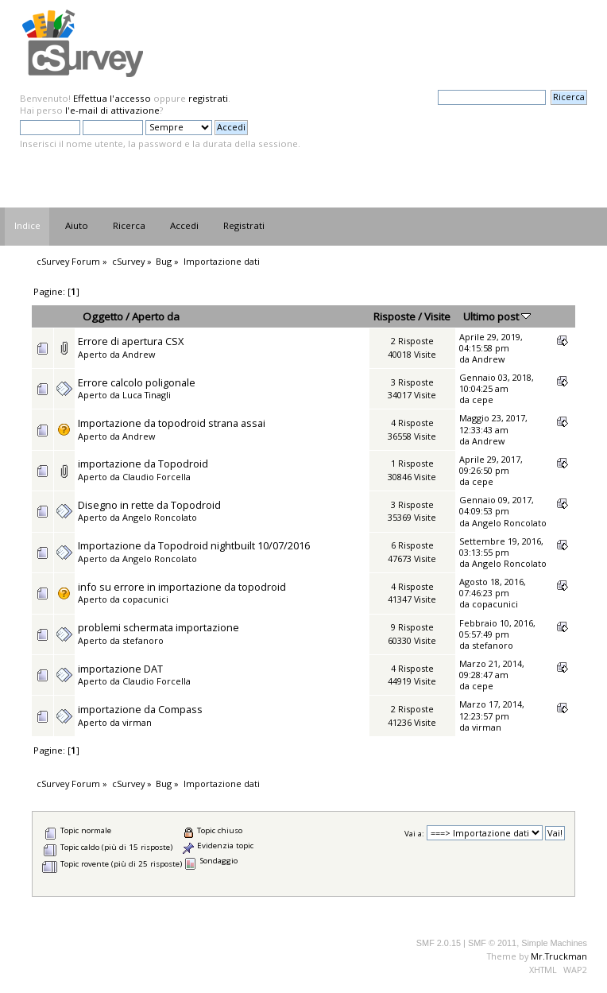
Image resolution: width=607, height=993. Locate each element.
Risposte (394, 316)
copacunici (145, 599)
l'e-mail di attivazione (112, 110)
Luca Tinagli (146, 395)
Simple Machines (554, 943)
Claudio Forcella (156, 477)
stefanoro (143, 640)
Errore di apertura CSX (131, 341)
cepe (482, 399)
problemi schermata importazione (158, 627)
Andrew (138, 354)
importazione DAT (120, 668)
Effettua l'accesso (112, 98)
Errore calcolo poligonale (136, 382)
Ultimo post (497, 316)
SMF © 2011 (492, 943)
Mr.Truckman (559, 956)
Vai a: (414, 833)
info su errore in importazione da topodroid (182, 587)
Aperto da (156, 316)
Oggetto (103, 316)
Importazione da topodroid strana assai (171, 423)
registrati (208, 98)
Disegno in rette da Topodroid (149, 505)
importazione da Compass (140, 709)
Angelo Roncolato (159, 517)
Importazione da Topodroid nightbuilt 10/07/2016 (194, 545)
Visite (437, 316)
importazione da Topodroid (143, 463)
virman (137, 722)
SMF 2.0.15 (438, 943)
